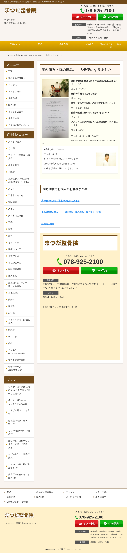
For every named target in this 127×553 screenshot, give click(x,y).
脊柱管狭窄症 (14, 263)
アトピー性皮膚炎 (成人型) (19, 157)
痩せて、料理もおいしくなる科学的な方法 (19, 402)
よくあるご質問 (15, 112)
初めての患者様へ (16, 78)
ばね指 (11, 313)
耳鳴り (11, 222)
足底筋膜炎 (13, 293)
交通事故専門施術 (16, 360)
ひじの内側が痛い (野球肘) (19, 432)
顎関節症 (12, 202)
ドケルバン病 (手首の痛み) (19, 321)
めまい (11, 209)
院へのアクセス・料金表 (110, 45)
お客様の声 (18, 55)
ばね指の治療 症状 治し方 (19, 422)
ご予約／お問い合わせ (19, 125)
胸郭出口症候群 (15, 216)
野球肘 (11, 330)
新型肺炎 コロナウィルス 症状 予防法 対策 (19, 444)
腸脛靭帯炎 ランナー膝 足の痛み (19, 284)
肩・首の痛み (14, 142)
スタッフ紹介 (87, 44)
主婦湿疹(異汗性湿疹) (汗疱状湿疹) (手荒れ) (18, 180)
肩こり (11, 189)
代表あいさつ (16, 44)
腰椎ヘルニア (14, 249)
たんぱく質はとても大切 (19, 412)
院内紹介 (12, 105)
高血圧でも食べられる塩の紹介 (19, 476)
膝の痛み (12, 276)
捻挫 (10, 343)
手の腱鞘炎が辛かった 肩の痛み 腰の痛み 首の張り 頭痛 (71, 212)
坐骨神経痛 (13, 256)
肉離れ (11, 299)
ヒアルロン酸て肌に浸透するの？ (19, 466)
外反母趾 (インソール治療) (20, 352)
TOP (40, 44)
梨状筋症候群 (14, 269)
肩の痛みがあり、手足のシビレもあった (60, 201)
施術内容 (63, 44)
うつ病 (11, 148)
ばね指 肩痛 (47, 223)
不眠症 (11, 172)
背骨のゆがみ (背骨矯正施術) (20, 368)
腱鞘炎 (11, 306)
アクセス (12, 85)
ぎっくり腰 (13, 242)
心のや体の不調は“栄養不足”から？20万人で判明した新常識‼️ (19, 390)
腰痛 (10, 236)
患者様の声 (13, 118)
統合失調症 (13, 165)
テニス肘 (12, 336)
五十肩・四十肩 (15, 195)
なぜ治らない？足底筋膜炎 (19, 456)
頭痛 (10, 229)
